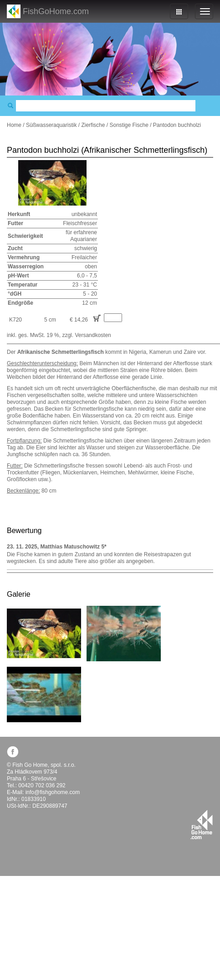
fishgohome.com (201, 825)
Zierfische (93, 125)
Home (14, 125)
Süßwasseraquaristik (51, 125)
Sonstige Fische (128, 125)
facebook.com (12, 751)
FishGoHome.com (56, 11)
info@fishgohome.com (53, 792)
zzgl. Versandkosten (86, 335)
